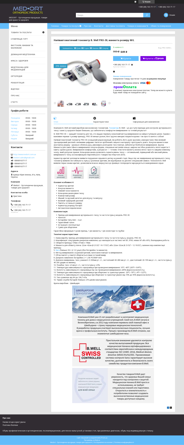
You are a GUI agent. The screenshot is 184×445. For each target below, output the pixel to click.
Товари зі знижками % (137, 26)
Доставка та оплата (115, 26)
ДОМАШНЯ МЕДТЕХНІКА (23, 54)
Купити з (154, 58)
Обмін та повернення (161, 26)
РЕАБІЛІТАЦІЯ (17, 82)
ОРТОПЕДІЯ (16, 76)
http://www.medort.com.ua (24, 154)
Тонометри (114, 128)
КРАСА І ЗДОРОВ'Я (19, 60)
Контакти (98, 26)
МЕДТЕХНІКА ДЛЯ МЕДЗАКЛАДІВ (19, 68)
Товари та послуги (70, 26)
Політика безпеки (10, 425)
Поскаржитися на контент (103, 442)
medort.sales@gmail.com (23, 157)
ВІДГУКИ (15, 89)
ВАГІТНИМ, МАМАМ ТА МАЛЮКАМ (22, 46)
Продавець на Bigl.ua (92, 440)
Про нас (87, 26)
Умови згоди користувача (14, 422)
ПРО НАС (15, 95)
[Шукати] (146, 15)
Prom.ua (104, 438)
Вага (58, 250)
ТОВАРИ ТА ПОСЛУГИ (21, 32)
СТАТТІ (14, 102)
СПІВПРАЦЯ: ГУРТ (19, 39)
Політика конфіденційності (124, 442)
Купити (127, 58)
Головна (55, 26)
